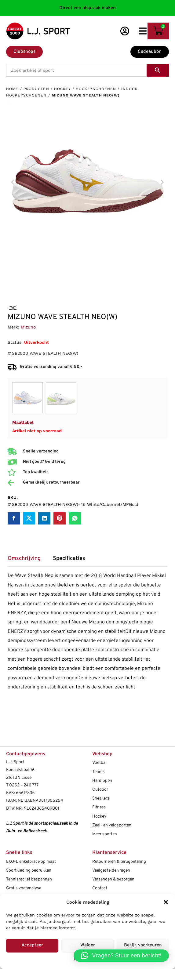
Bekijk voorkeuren (143, 945)
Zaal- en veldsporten (111, 825)
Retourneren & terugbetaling (119, 861)
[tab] (27, 560)
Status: (15, 342)
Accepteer (32, 945)
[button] (166, 902)
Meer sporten (104, 834)
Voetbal (99, 762)
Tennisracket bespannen (29, 879)
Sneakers (100, 798)
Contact (99, 888)
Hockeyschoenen (96, 89)
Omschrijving (24, 558)
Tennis (98, 772)
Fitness (99, 807)
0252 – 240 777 (23, 785)
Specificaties (69, 558)
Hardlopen (102, 780)
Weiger (87, 945)
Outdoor (100, 789)
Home (12, 89)
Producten (36, 89)
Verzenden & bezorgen (113, 879)
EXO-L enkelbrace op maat (31, 861)
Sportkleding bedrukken (28, 870)
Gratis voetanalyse (23, 888)
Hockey (62, 89)
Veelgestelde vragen (111, 870)
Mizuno (28, 327)
